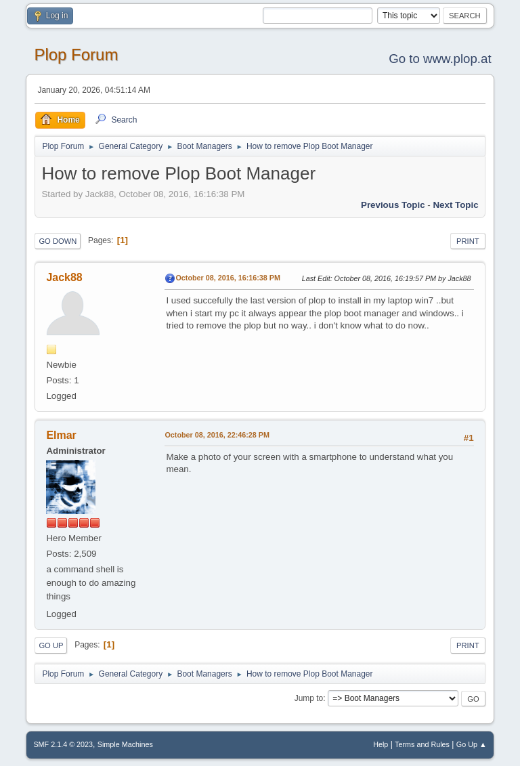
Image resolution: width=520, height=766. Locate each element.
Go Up (51, 645)
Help (380, 744)
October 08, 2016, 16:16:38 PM (227, 278)
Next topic (455, 205)
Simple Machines (125, 744)
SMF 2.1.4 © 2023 (63, 744)
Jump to (309, 698)
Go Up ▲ (471, 744)
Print (467, 241)
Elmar (61, 435)
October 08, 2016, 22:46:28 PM (217, 435)
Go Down (58, 241)
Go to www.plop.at (440, 58)
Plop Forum (76, 54)
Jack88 (64, 277)
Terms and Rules (422, 744)
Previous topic (393, 205)
